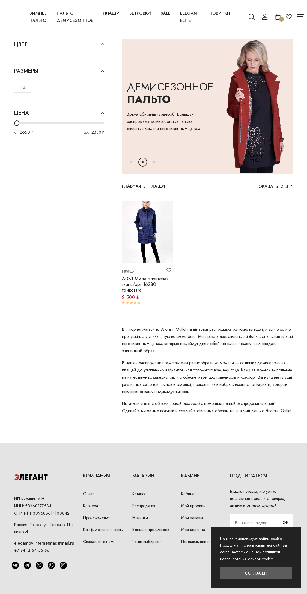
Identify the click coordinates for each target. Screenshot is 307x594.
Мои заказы (192, 518)
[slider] (16, 123)
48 (22, 87)
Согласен (256, 573)
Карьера (90, 506)
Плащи (111, 13)
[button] (131, 162)
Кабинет (188, 494)
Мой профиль (193, 506)
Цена (59, 113)
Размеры (59, 71)
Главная (131, 186)
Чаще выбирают (146, 542)
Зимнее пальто (38, 16)
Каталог (139, 494)
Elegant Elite (190, 16)
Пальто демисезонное (75, 16)
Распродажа (143, 506)
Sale (166, 13)
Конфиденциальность (103, 530)
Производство (96, 518)
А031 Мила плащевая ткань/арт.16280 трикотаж (145, 284)
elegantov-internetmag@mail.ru (44, 543)
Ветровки (140, 13)
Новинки (219, 13)
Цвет (59, 44)
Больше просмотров (150, 530)
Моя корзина (193, 530)
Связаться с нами (99, 542)
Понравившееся (195, 542)
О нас (88, 494)
